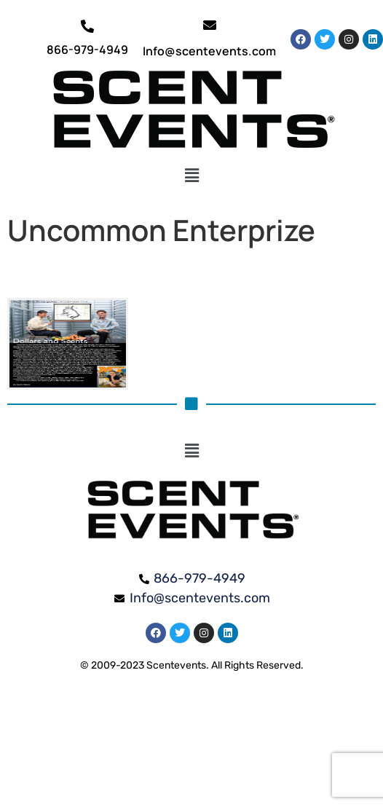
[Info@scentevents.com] (209, 24)
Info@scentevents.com (209, 51)
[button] (192, 175)
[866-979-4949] (87, 26)
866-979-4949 (87, 50)
